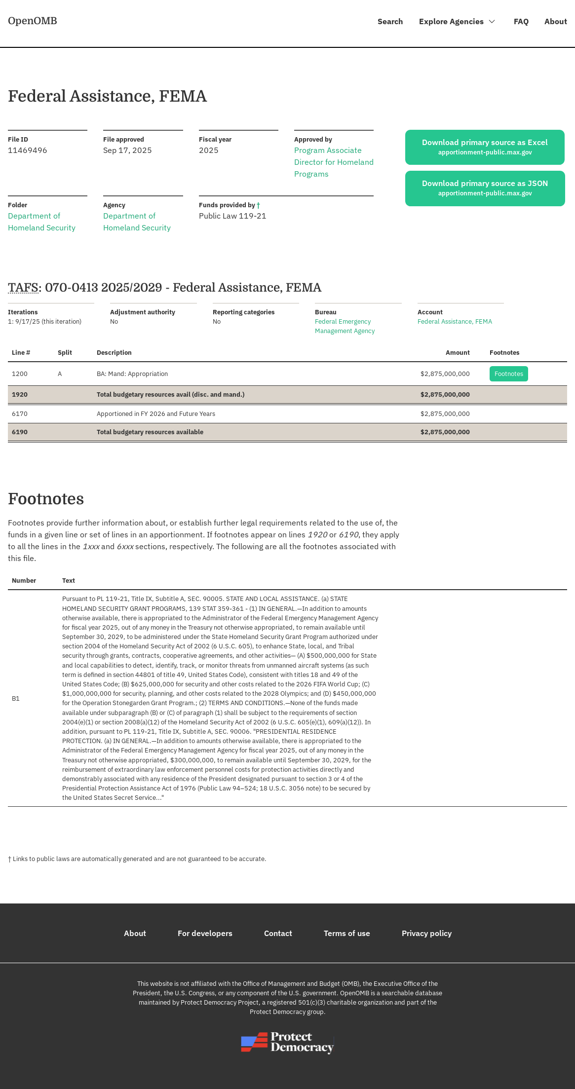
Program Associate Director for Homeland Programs (334, 162)
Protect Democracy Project (220, 1002)
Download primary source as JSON (485, 188)
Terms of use (347, 933)
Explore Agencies (457, 22)
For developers (205, 933)
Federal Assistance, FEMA (455, 322)
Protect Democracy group (287, 1012)
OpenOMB (32, 21)
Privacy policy (427, 933)
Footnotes (509, 374)
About (555, 21)
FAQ (521, 21)
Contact (278, 933)
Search (390, 21)
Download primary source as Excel (485, 147)
